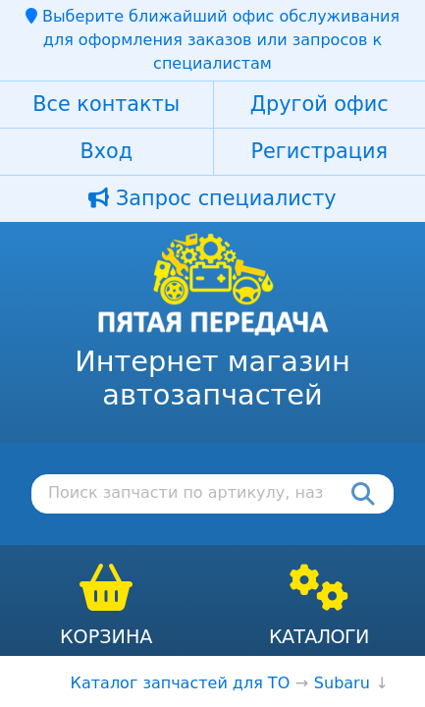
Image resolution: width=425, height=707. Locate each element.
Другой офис (319, 104)
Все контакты (106, 104)
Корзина (106, 636)
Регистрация (319, 151)
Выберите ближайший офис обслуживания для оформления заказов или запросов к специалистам (212, 40)
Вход (106, 151)
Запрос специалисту (212, 198)
